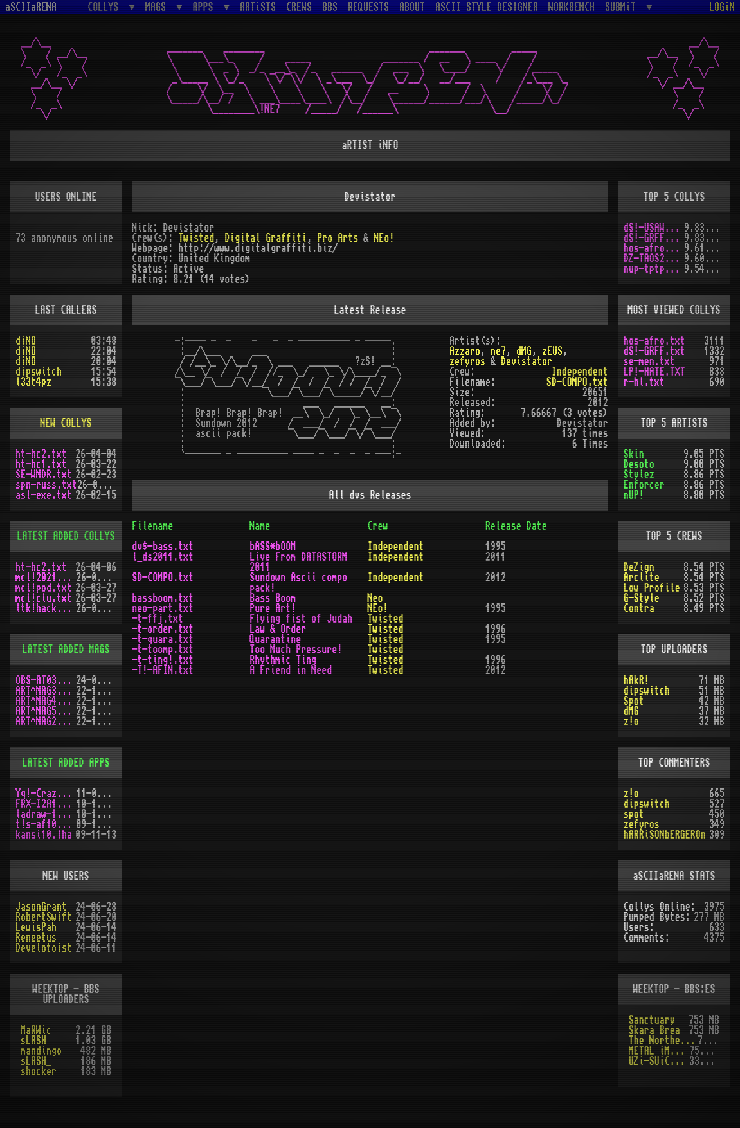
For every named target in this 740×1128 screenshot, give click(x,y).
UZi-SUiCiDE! (659, 1061)
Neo (375, 598)
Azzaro (464, 351)
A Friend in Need (290, 670)
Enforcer (644, 485)
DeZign (639, 567)
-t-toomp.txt (163, 649)
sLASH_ (36, 1061)
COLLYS (105, 7)
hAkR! (636, 680)
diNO (25, 341)
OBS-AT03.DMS (45, 680)
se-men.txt (649, 361)
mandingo (41, 1051)
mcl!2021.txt (45, 577)
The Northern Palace (663, 1040)
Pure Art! (272, 608)
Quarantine (275, 639)
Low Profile (652, 588)
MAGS (158, 7)
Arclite (642, 577)
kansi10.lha (43, 835)
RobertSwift (43, 917)
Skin (634, 454)
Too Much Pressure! (295, 649)
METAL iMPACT (659, 1051)
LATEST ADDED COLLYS (66, 536)
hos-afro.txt (654, 248)
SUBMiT (623, 7)
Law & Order (277, 629)
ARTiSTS (258, 7)
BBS (330, 7)
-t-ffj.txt (157, 619)
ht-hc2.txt (41, 454)
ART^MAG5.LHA (45, 711)
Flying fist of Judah (300, 619)
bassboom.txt (163, 598)
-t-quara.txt (163, 639)
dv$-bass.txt (163, 546)
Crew (377, 526)
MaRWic (36, 1030)
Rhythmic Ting (282, 660)
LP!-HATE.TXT (654, 372)
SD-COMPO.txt (577, 382)
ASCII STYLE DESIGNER (486, 7)
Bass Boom (272, 598)
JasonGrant (41, 907)
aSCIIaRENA (31, 7)
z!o (631, 721)
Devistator (526, 361)
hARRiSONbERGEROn (665, 835)
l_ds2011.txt (163, 557)
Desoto (639, 464)
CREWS (299, 7)
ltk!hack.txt (45, 608)
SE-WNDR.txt (43, 474)
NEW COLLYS (66, 423)
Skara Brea (654, 1030)
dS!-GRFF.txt (654, 238)
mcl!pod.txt (43, 588)
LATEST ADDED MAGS (66, 649)
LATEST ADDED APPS (66, 763)
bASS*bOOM (272, 546)
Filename (152, 526)
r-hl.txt (644, 382)
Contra (639, 608)
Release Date (516, 526)
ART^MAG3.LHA (45, 691)
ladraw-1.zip (45, 814)
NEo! (384, 238)
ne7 (498, 351)
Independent (580, 372)
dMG (524, 351)
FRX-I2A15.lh (45, 804)
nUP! (634, 495)
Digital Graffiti (265, 238)
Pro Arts (337, 238)
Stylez (639, 474)
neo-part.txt (163, 608)
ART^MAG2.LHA (45, 721)
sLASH (33, 1040)
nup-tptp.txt (654, 269)
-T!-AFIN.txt (163, 670)
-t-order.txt (163, 629)
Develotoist (43, 948)
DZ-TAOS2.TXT (654, 258)
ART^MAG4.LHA (45, 701)
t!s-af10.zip (45, 824)
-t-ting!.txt (163, 660)
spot (634, 814)
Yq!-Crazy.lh (45, 793)
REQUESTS (368, 7)
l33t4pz (33, 382)
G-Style (642, 598)
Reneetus (36, 937)
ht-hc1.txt (41, 464)
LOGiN (722, 7)
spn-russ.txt (46, 485)
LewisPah (36, 927)
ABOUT (412, 7)
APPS (206, 7)
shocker (39, 1071)
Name (259, 526)
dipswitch (38, 372)
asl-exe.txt (43, 495)
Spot (634, 701)
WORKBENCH (571, 7)
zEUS (552, 351)
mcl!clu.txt (43, 598)
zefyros (467, 361)
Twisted (196, 238)
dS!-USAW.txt (654, 228)
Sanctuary (652, 1020)
